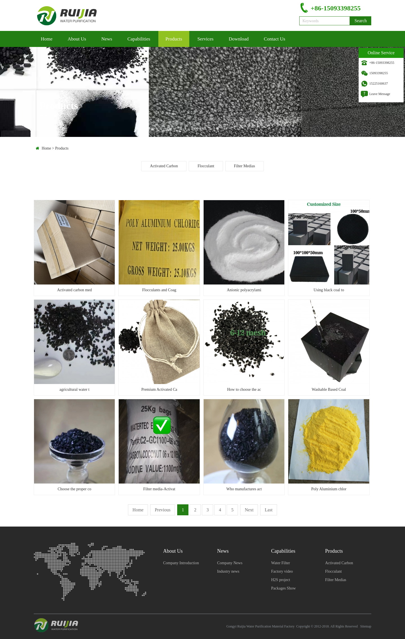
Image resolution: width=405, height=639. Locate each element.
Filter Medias (244, 166)
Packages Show (283, 588)
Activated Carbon (164, 166)
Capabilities (138, 39)
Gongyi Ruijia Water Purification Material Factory (260, 626)
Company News (229, 563)
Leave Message (379, 94)
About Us (77, 39)
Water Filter (280, 563)
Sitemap (365, 626)
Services (205, 39)
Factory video (282, 571)
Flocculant (205, 166)
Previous (162, 509)
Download (239, 39)
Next (249, 509)
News (106, 39)
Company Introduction (181, 563)
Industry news (228, 571)
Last (269, 509)
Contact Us (274, 39)
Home (47, 39)
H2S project (280, 580)
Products (173, 39)
